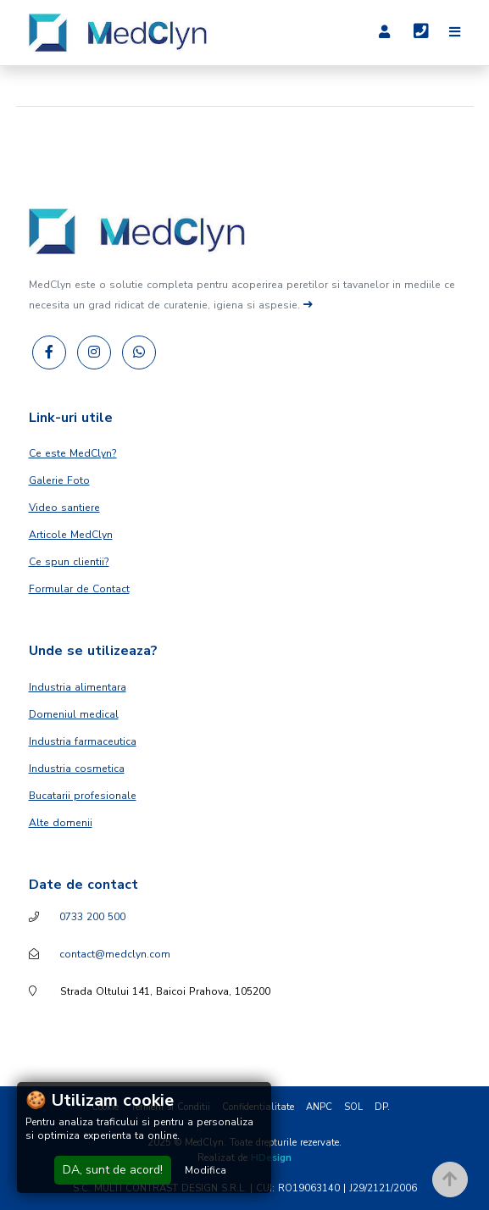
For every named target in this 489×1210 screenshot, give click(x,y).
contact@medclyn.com (114, 954)
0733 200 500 (92, 917)
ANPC (319, 1107)
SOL (353, 1107)
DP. (382, 1107)
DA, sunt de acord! (113, 1170)
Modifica (205, 1170)
